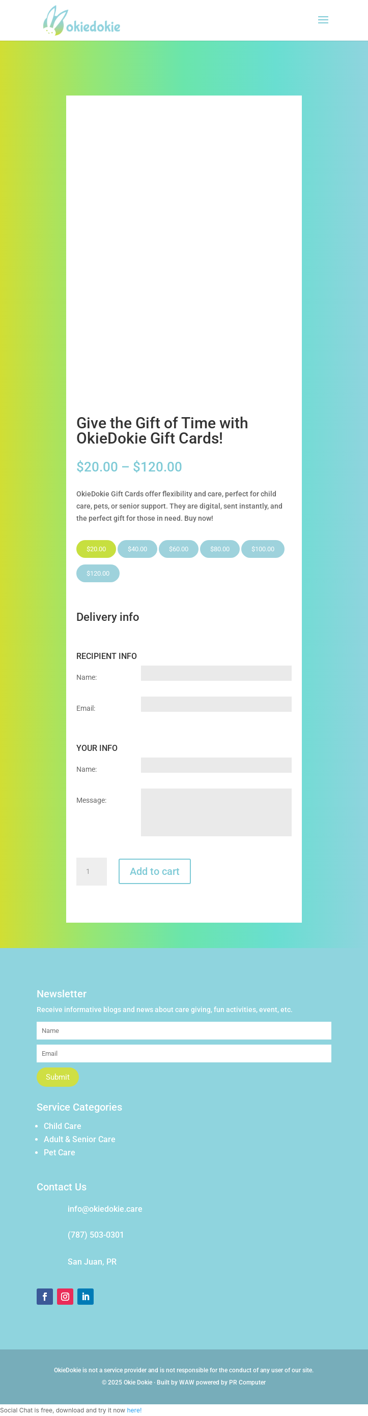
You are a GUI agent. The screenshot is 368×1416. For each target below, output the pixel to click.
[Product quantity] (91, 872)
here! (134, 1410)
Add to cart (155, 871)
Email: (85, 708)
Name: (86, 677)
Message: (91, 800)
